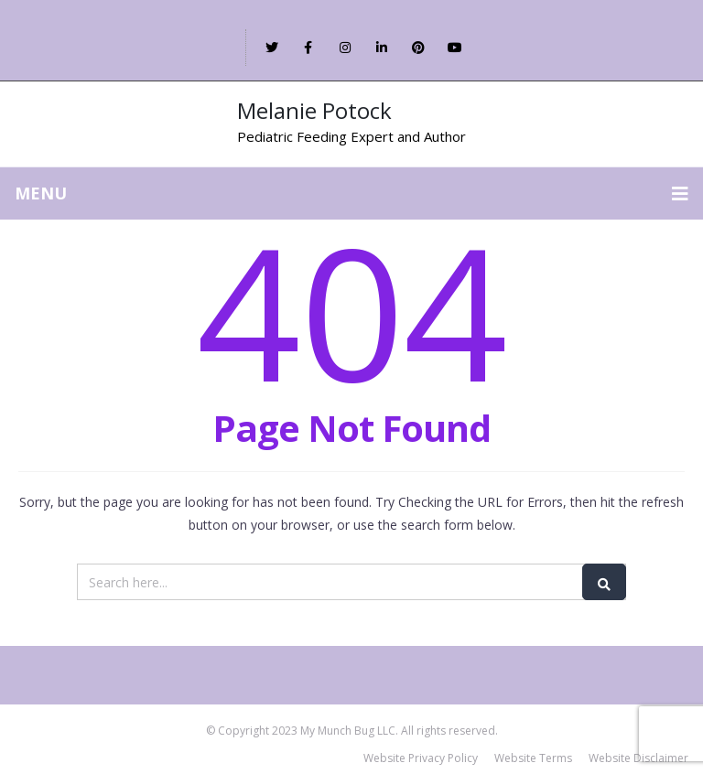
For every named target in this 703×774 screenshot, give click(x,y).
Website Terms (533, 758)
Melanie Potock (314, 110)
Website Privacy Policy (420, 758)
